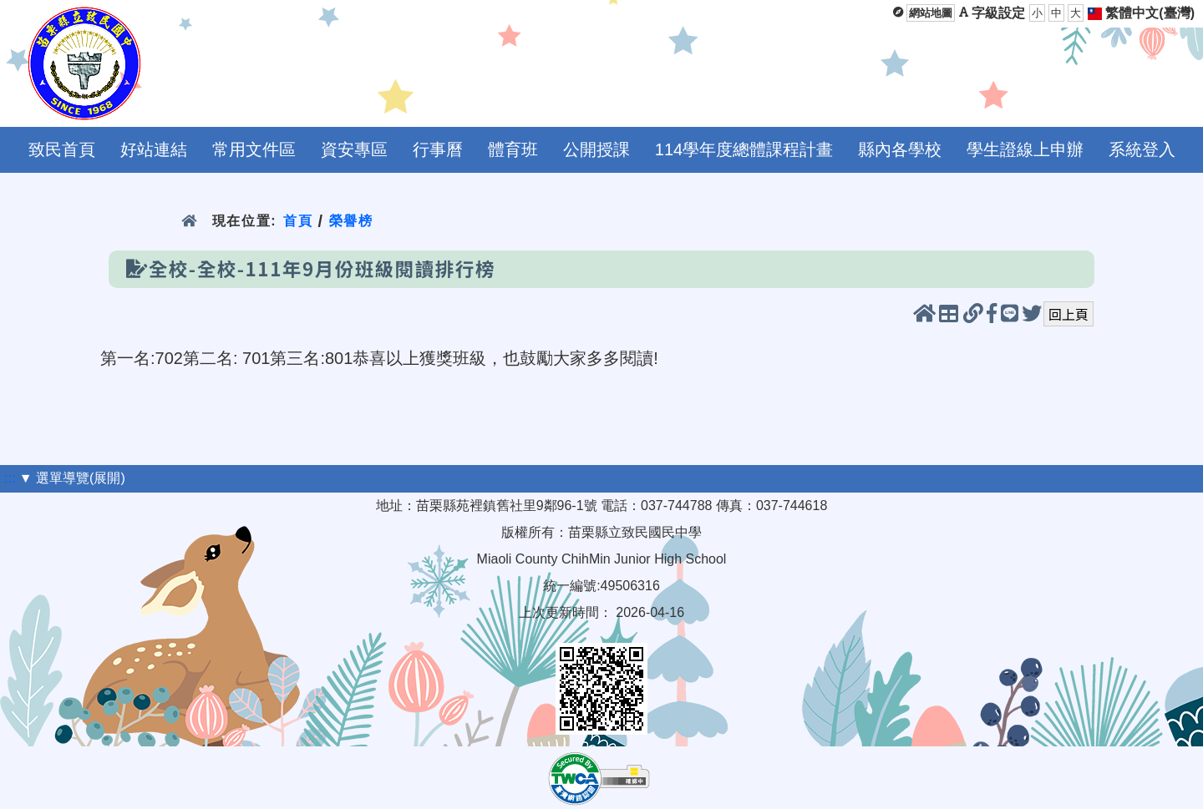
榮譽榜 (351, 221)
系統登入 (1142, 149)
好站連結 (153, 149)
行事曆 (438, 149)
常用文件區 (254, 149)
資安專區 (354, 149)
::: (9, 478)
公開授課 (596, 149)
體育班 (513, 149)
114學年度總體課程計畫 (744, 149)
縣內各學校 (900, 149)
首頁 (297, 221)
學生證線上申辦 (1025, 149)
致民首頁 (61, 149)
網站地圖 (930, 13)
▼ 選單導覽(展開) (72, 478)
